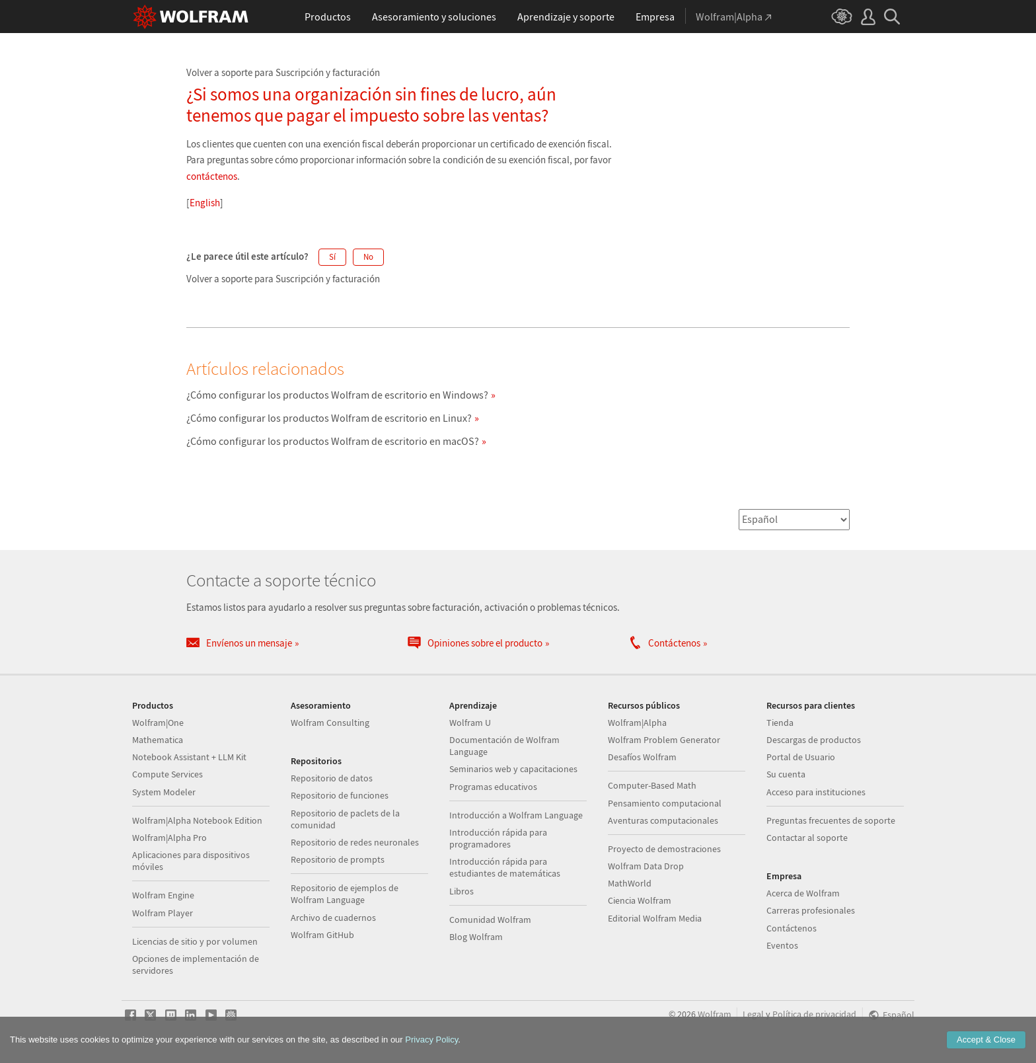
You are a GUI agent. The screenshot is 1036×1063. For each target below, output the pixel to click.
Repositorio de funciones (339, 795)
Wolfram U (470, 722)
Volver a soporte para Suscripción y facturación (283, 72)
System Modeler (164, 792)
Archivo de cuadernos (333, 918)
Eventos (782, 945)
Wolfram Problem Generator (664, 740)
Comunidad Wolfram (490, 919)
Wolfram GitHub (322, 935)
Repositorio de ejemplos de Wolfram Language (344, 894)
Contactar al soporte (807, 838)
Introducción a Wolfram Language (516, 815)
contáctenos (211, 176)
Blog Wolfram (476, 937)
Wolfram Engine (163, 895)
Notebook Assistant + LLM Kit (189, 757)
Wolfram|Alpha (637, 722)
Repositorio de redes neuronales (355, 842)
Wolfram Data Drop (646, 866)
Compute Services (167, 774)
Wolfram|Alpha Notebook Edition (197, 820)
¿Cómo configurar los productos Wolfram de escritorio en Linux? (329, 417)
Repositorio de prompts (338, 859)
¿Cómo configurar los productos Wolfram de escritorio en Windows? (337, 394)
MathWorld (629, 883)
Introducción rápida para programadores (498, 838)
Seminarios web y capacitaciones (513, 769)
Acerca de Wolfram (803, 893)
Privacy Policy (431, 1039)
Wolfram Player (162, 913)
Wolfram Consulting (330, 722)
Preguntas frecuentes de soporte (830, 820)
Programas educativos (493, 787)
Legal (753, 1014)
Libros (461, 891)
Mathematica (157, 740)
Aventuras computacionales (663, 820)
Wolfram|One (158, 722)
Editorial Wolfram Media (655, 918)
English (205, 202)
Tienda (780, 722)
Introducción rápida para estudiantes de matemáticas (504, 867)
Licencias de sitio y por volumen (195, 941)
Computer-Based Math (652, 785)
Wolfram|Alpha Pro (169, 838)
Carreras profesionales (810, 910)
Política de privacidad (814, 1014)
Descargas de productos (813, 740)
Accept (986, 1039)
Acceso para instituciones (816, 792)
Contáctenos (791, 928)
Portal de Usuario (800, 757)
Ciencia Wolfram (639, 900)
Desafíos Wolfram (642, 757)
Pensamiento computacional (665, 803)
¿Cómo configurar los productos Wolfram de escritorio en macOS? (332, 441)
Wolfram (714, 1014)
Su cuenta (785, 774)
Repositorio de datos (332, 778)
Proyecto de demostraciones (664, 849)
